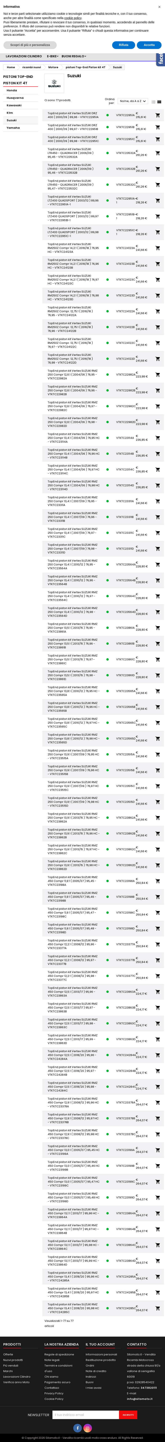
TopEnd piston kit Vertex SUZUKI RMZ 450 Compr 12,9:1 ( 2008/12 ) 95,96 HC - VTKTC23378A (73, 1102)
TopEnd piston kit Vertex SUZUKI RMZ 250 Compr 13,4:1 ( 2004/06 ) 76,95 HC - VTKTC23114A (74, 438)
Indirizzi (91, 1377)
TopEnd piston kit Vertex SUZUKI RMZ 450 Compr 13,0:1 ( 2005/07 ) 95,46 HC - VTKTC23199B (74, 1166)
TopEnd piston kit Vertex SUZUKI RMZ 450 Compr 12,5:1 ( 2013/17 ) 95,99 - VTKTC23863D (73, 1039)
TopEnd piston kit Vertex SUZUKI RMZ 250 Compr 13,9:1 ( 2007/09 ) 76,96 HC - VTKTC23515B (73, 770)
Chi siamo (51, 1377)
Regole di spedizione (59, 1354)
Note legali (52, 1360)
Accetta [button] (149, 45)
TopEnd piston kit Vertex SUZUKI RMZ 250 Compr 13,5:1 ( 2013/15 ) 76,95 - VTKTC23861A (73, 628)
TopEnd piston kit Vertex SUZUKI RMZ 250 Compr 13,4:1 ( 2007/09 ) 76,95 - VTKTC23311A (73, 501)
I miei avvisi (93, 1388)
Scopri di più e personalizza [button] (30, 45)
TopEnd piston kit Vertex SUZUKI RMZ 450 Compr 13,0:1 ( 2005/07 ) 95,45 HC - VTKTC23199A (74, 1150)
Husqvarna (15, 98)
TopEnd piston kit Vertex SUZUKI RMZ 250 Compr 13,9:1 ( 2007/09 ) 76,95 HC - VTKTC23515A (73, 754)
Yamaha (13, 128)
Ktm (10, 113)
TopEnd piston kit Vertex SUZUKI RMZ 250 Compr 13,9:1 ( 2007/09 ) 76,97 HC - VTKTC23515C (73, 786)
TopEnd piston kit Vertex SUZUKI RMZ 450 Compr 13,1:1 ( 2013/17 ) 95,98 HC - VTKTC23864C (73, 1245)
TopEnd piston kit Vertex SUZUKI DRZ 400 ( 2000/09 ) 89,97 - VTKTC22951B (73, 127)
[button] (159, 6)
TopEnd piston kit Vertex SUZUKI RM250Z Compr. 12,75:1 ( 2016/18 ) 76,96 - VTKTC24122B (70, 327)
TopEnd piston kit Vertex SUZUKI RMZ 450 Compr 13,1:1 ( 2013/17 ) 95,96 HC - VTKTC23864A (73, 1213)
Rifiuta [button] (123, 45)
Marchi (8, 1371)
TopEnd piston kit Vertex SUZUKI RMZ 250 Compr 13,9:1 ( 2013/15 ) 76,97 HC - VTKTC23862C (73, 849)
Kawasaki (14, 105)
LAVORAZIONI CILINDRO (24, 56)
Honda (12, 90)
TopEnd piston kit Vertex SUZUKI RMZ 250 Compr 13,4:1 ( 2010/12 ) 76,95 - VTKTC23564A (73, 564)
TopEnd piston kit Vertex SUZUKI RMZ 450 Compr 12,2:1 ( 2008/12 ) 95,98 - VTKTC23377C (73, 976)
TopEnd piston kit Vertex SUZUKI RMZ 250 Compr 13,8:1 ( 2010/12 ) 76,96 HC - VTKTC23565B (74, 707)
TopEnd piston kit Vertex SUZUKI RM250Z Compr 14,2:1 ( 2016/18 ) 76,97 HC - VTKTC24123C (73, 279)
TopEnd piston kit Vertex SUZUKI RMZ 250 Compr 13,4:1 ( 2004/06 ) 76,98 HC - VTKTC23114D (74, 485)
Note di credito (96, 1371)
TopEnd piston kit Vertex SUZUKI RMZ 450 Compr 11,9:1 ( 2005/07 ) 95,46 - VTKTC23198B (73, 897)
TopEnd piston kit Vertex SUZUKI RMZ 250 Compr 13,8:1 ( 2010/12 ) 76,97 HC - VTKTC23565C (73, 723)
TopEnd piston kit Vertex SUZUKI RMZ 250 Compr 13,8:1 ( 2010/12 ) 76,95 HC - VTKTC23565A (74, 691)
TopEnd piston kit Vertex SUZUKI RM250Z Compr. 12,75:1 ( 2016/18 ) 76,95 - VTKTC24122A (70, 311)
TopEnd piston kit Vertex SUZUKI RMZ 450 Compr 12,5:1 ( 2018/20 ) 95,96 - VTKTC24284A (73, 1055)
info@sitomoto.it (140, 1399)
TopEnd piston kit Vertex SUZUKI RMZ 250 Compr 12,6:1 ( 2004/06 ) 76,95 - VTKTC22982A (73, 374)
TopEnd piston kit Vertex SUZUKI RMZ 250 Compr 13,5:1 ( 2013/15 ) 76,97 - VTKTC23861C (73, 659)
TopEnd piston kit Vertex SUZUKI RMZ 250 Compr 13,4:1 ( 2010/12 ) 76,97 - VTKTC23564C (73, 596)
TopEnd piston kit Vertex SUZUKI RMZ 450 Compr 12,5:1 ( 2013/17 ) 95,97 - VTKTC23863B (73, 1007)
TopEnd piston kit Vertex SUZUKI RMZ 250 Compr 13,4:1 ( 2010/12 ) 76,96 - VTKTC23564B (73, 580)
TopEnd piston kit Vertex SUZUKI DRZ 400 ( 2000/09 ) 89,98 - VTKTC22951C (73, 139)
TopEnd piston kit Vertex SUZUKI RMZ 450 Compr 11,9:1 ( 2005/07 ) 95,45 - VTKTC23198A (73, 881)
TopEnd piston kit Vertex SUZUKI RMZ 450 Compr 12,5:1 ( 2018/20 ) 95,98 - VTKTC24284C (73, 1087)
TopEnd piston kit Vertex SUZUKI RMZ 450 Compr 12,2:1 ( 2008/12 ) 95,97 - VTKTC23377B (73, 960)
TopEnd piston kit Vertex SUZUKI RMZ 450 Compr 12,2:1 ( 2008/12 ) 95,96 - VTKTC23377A (73, 944)
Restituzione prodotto (101, 1360)
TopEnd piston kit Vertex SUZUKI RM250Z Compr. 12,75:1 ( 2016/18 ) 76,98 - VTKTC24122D (70, 359)
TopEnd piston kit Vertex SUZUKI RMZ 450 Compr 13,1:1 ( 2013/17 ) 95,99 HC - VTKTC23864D (73, 1261)
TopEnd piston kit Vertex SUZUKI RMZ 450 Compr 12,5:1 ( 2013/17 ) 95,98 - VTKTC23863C (73, 1023)
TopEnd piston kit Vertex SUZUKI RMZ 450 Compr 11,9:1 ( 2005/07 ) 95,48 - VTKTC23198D (73, 928)
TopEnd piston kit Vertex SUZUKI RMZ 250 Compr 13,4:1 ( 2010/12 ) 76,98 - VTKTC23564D (73, 612)
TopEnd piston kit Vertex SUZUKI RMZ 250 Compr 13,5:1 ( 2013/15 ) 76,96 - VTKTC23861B (73, 643)
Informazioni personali (101, 1354)
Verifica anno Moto (16, 1382)
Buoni (89, 1382)
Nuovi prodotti (13, 1360)
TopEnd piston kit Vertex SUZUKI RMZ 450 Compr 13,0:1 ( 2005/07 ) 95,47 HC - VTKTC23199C (73, 1182)
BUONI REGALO (73, 56)
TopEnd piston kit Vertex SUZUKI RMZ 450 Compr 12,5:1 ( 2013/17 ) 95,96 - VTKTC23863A (73, 992)
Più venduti (10, 1366)
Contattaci (51, 1388)
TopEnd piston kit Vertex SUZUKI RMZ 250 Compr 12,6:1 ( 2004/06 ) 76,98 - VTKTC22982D (73, 422)
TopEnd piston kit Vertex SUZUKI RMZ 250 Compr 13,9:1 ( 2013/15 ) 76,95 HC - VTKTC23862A (74, 818)
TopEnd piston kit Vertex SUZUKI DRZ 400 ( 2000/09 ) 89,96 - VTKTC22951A (73, 115)
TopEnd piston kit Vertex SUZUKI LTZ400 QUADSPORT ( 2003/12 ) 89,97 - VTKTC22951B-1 (73, 216)
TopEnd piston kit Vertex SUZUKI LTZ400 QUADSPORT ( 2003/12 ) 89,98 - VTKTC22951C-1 (73, 232)
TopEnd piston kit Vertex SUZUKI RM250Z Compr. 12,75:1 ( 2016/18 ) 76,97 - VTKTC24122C (70, 343)
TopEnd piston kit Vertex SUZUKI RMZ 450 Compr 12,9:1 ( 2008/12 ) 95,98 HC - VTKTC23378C (73, 1134)
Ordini (90, 1366)
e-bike (52, 56)
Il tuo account (100, 1344)
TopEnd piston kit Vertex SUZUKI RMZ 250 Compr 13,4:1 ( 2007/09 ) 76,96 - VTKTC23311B (73, 517)
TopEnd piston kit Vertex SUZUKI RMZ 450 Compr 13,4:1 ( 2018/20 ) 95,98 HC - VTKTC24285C (73, 1308)
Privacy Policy (53, 1393)
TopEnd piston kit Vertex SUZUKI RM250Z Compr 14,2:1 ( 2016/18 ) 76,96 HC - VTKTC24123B (73, 264)
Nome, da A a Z (133, 101)
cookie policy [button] (72, 18)
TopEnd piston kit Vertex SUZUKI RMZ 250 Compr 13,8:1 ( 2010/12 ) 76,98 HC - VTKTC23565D (74, 738)
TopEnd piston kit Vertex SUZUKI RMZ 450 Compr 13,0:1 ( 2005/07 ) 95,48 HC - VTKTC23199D (74, 1197)
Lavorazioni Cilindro (17, 1377)
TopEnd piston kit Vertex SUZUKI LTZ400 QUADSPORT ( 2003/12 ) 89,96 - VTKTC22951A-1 (73, 200)
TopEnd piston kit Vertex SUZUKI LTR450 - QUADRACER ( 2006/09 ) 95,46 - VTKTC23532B (70, 169)
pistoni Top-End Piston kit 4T (18, 80)
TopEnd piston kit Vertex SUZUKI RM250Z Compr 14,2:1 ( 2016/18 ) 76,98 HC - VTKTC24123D (73, 295)
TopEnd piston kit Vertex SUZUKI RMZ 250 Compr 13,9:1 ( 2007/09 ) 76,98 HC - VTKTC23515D (73, 802)
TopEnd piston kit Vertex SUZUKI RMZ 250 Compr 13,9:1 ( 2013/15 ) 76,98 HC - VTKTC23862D (74, 865)
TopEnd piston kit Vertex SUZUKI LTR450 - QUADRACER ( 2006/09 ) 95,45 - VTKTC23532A (70, 153)
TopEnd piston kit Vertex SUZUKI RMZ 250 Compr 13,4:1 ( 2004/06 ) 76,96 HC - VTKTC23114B (74, 454)
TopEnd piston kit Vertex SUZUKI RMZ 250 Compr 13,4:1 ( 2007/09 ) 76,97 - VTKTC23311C (73, 533)
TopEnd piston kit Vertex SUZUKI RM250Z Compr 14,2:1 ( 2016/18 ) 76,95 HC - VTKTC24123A (73, 248)
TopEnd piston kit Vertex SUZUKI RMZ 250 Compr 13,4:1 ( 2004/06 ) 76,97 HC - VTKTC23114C (73, 469)
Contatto (137, 1344)
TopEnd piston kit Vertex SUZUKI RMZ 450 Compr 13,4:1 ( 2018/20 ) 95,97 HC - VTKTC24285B (73, 1292)
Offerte (8, 1354)
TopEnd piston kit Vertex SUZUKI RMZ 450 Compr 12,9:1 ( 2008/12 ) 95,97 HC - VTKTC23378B (73, 1118)
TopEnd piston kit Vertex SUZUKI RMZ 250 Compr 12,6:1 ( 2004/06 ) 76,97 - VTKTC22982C (73, 406)
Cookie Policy (53, 1399)
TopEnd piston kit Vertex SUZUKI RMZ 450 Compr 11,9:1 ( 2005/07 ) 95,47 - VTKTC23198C (73, 912)
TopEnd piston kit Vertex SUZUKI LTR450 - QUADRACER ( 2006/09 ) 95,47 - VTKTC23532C (70, 185)
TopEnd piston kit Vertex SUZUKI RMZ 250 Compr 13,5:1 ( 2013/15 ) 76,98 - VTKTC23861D (73, 675)
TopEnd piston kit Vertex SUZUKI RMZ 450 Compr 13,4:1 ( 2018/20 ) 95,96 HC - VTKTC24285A (73, 1276)
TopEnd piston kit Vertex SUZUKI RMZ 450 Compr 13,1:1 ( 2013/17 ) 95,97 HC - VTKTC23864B (73, 1229)
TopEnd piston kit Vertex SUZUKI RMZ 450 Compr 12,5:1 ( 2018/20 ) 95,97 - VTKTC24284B (73, 1071)
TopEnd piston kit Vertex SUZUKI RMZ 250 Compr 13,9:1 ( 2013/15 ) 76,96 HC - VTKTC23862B (74, 833)
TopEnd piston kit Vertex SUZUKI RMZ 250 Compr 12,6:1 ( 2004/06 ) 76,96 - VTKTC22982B (73, 390)
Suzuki (12, 120)
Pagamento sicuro (57, 1382)
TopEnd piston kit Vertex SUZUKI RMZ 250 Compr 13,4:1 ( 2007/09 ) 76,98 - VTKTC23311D (73, 549)
